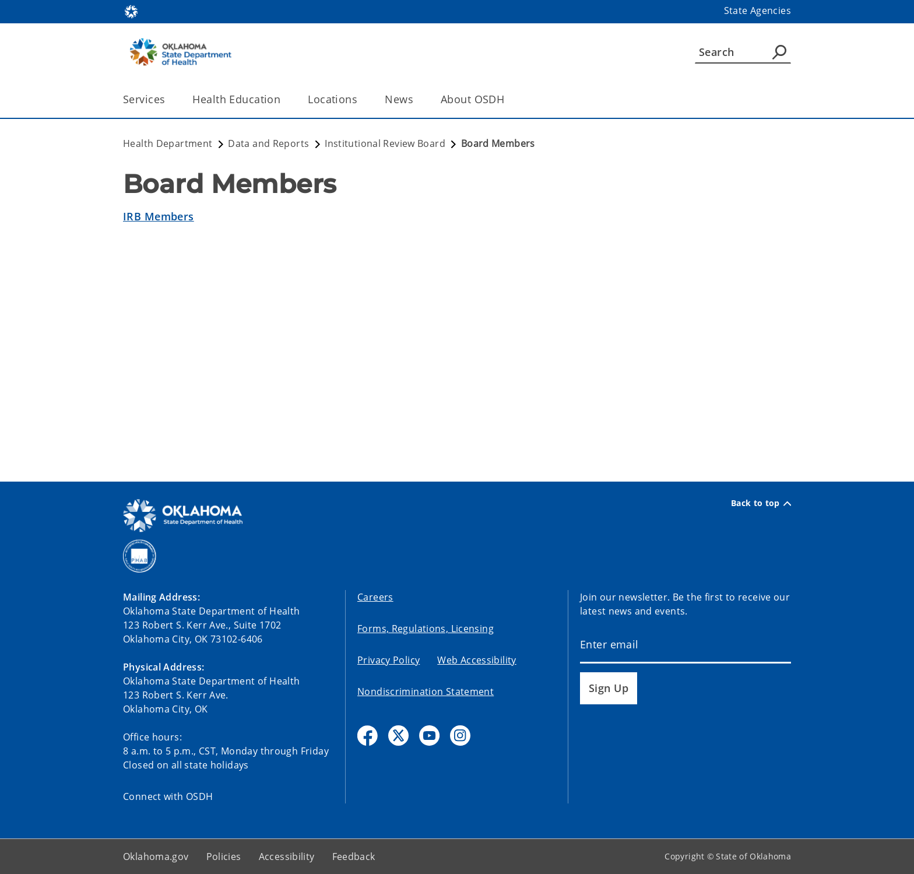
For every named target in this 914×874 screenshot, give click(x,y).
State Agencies (757, 10)
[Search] (743, 52)
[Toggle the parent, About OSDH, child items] (508, 99)
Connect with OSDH (168, 796)
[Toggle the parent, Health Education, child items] (284, 99)
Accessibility (287, 856)
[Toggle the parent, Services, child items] (169, 99)
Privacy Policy (388, 660)
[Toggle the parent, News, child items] (417, 99)
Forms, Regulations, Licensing (425, 628)
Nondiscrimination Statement (425, 691)
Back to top (761, 503)
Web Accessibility (476, 660)
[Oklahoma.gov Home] (131, 10)
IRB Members (158, 216)
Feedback (353, 856)
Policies (223, 856)
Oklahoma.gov (156, 856)
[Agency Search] (779, 52)
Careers (375, 597)
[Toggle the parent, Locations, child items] (361, 99)
